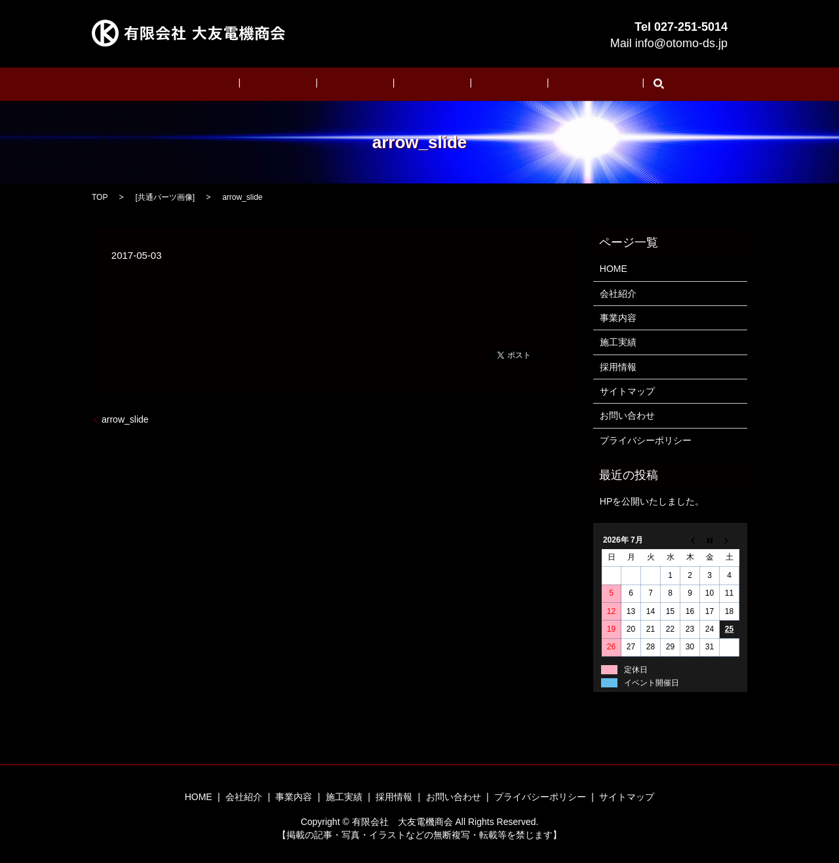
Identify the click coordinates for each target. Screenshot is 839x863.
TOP (99, 196)
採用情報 (480, 84)
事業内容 (363, 84)
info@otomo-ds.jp (681, 43)
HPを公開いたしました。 (652, 501)
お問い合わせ (548, 84)
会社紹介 (304, 84)
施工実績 (422, 84)
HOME (250, 84)
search (604, 84)
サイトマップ (627, 390)
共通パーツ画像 (165, 196)
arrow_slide (125, 418)
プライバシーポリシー (646, 439)
